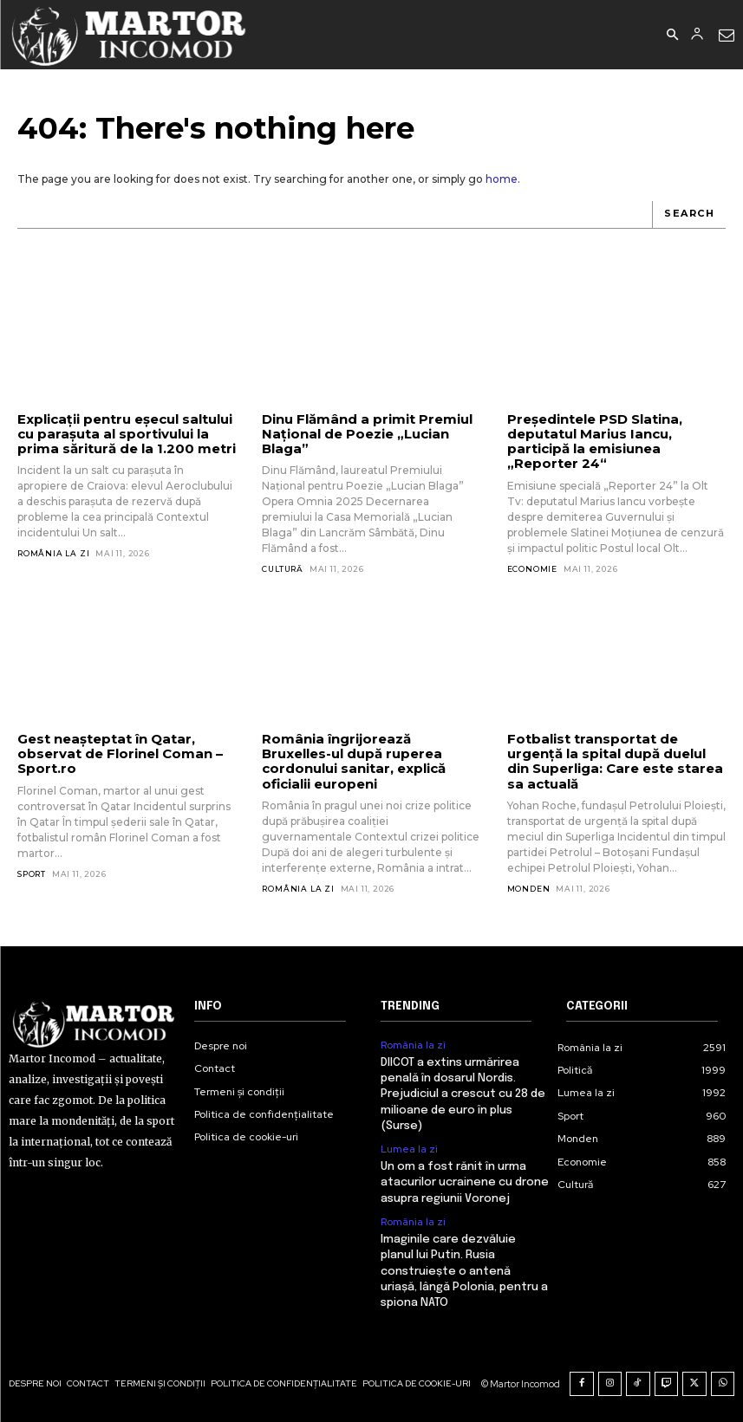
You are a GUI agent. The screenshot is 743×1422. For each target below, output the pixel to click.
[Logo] (130, 34)
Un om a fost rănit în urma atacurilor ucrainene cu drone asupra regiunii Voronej (465, 1182)
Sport (31, 874)
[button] (672, 35)
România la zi (53, 553)
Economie (532, 569)
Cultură (282, 569)
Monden (529, 888)
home (502, 178)
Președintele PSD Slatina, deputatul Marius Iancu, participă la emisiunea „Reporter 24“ (594, 441)
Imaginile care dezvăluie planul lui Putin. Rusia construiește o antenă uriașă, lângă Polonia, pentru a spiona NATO (464, 1271)
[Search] (689, 215)
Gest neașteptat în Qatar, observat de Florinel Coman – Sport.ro (120, 753)
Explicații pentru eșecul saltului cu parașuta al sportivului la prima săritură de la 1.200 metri (126, 434)
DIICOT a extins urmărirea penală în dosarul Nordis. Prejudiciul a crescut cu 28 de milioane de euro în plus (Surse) (463, 1094)
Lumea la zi (409, 1149)
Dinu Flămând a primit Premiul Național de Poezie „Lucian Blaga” (367, 434)
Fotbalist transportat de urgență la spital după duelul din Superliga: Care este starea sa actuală (615, 761)
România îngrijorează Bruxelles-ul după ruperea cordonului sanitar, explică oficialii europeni (354, 761)
